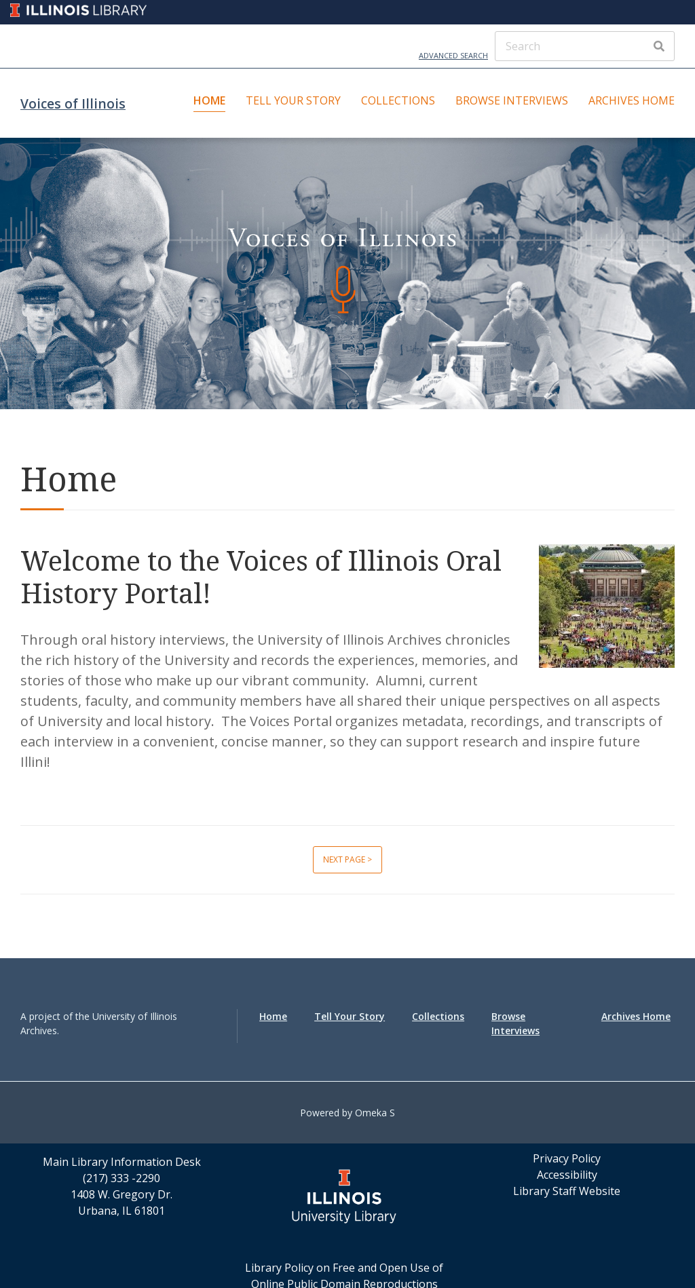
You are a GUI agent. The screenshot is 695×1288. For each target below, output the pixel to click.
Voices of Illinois (73, 103)
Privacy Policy (567, 1158)
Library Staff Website (566, 1190)
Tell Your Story (293, 100)
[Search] (585, 46)
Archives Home (631, 100)
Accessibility (567, 1174)
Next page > (347, 859)
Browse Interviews (511, 100)
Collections (398, 100)
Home (209, 100)
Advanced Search (453, 55)
